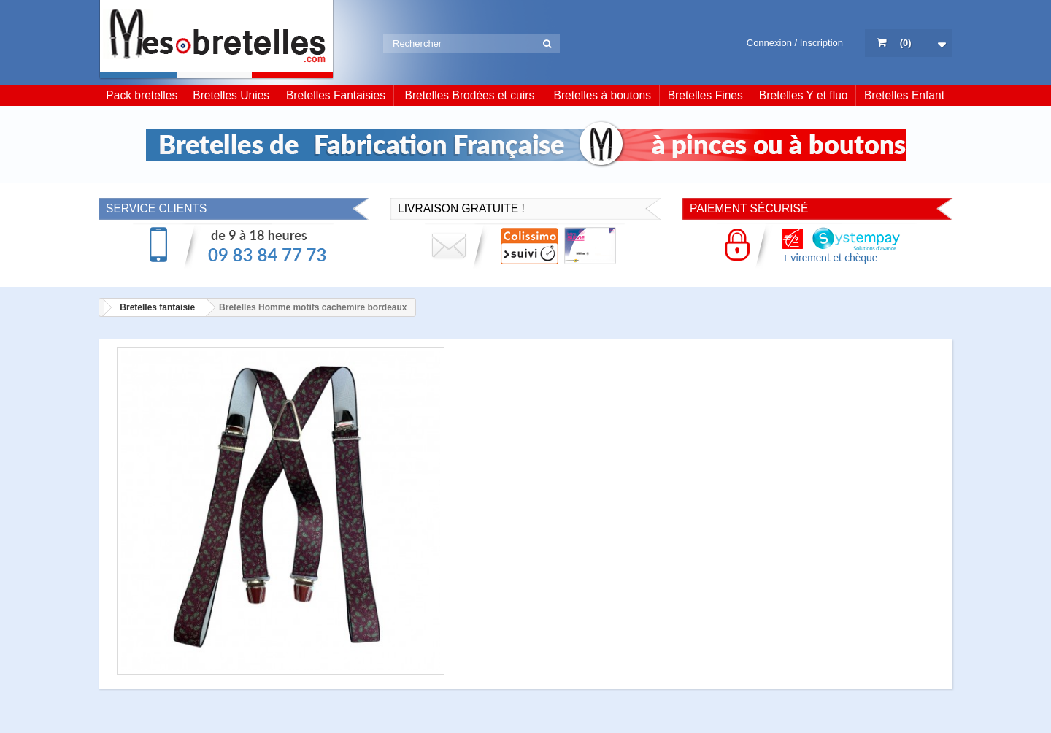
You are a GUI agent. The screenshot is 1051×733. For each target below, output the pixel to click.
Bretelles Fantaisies (335, 95)
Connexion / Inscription (795, 42)
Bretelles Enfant (904, 95)
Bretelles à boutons (603, 95)
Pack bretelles (141, 95)
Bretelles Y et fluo (803, 95)
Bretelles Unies (231, 95)
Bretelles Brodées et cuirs (470, 95)
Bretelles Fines (705, 95)
